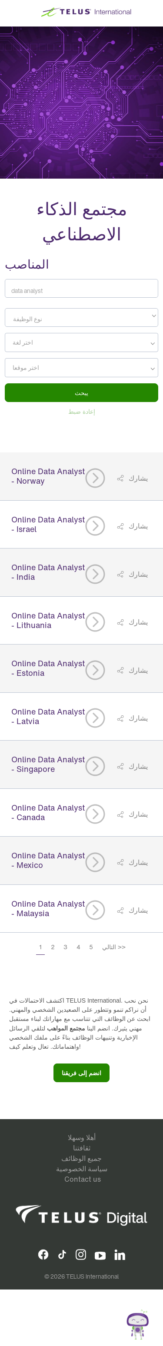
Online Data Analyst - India (48, 572)
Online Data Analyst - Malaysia (48, 908)
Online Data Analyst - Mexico (48, 860)
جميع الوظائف (81, 1158)
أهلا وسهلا (82, 1137)
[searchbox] (46, 342)
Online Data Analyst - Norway (48, 475)
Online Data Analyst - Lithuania (48, 620)
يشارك (137, 478)
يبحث (81, 392)
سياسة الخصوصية (81, 1168)
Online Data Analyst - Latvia (48, 716)
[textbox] (81, 319)
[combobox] (81, 317)
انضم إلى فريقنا (81, 1072)
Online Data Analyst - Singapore (48, 764)
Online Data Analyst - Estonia (48, 668)
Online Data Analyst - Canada (48, 812)
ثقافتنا (81, 1148)
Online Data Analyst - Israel (48, 524)
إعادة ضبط (81, 411)
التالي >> (114, 946)
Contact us (82, 1179)
